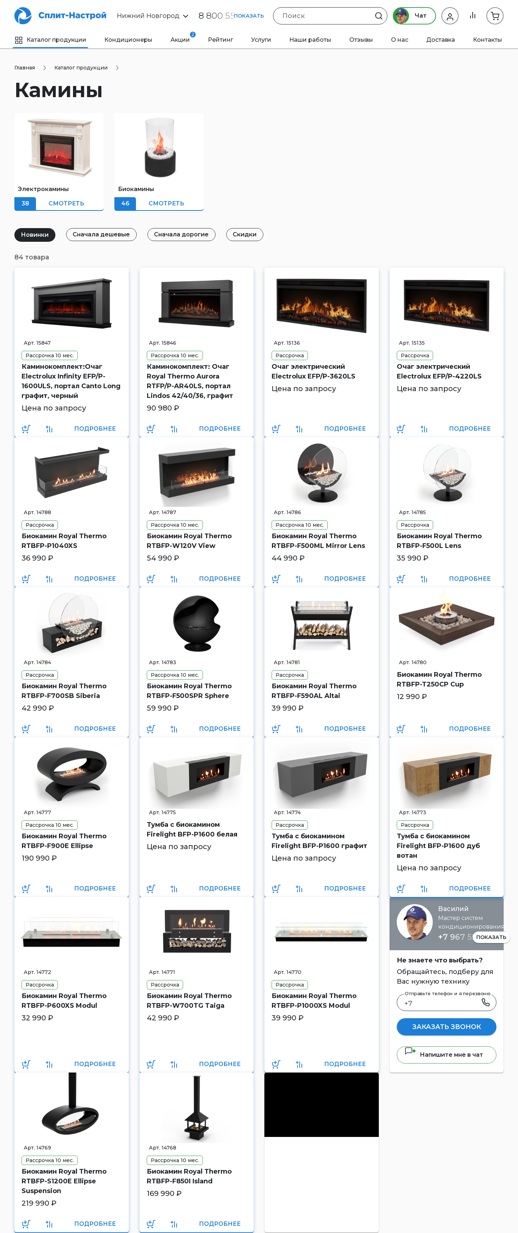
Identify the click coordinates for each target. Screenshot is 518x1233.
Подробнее (95, 428)
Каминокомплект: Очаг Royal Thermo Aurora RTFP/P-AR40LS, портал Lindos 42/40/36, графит (190, 381)
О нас (399, 39)
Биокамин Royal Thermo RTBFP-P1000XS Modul (314, 1001)
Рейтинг (220, 39)
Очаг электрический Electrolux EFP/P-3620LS (313, 371)
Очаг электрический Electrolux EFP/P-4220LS (439, 371)
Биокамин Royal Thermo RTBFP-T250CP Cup (439, 679)
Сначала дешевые (102, 234)
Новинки (35, 234)
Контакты (487, 39)
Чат (409, 16)
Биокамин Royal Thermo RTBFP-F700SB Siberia (64, 691)
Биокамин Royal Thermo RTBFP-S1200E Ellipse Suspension (64, 1181)
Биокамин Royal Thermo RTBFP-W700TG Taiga (189, 1001)
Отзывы (361, 39)
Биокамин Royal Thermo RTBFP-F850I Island (189, 1176)
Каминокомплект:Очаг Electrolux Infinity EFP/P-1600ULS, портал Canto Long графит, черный (71, 381)
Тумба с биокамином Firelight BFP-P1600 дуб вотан (438, 846)
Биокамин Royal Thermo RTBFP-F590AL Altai (314, 691)
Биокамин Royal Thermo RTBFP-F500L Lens (439, 541)
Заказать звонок (446, 1027)
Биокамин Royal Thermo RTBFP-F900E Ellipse (64, 841)
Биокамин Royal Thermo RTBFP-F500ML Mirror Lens (318, 541)
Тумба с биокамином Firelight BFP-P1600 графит (319, 841)
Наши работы (310, 39)
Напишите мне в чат (443, 1054)
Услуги (261, 39)
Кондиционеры (128, 39)
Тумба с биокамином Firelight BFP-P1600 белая (192, 829)
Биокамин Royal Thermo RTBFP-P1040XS (64, 541)
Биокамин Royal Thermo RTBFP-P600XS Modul (64, 1001)
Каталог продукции (50, 39)
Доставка (440, 39)
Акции (183, 37)
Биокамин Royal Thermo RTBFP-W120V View (189, 541)
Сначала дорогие (182, 234)
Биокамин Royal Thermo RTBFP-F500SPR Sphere (189, 691)
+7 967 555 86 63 (471, 937)
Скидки (246, 234)
